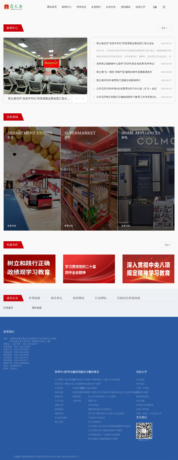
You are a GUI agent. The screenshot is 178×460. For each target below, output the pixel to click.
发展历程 (76, 392)
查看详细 (11, 226)
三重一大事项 (142, 388)
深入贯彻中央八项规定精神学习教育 (105, 430)
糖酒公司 (59, 396)
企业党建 (92, 388)
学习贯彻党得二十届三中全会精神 (104, 379)
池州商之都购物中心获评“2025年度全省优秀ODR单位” (125, 63)
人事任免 (76, 400)
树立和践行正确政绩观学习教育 (103, 439)
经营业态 (81, 7)
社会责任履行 (61, 417)
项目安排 (59, 413)
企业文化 (111, 7)
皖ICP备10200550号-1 (68, 456)
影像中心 (84, 388)
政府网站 (78, 298)
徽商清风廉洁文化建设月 (100, 409)
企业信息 (140, 379)
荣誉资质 (76, 396)
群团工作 (92, 400)
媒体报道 (59, 409)
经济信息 (140, 384)
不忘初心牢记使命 (96, 417)
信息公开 (140, 7)
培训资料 (84, 392)
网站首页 (52, 7)
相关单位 (56, 298)
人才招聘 (76, 384)
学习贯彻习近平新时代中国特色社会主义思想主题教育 (113, 392)
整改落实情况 (142, 396)
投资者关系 (77, 388)
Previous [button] (77, 98)
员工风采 (84, 379)
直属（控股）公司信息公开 (149, 413)
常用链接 (34, 298)
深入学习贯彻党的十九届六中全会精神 (106, 413)
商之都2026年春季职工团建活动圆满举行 (118, 80)
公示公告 (59, 400)
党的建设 (126, 7)
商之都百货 (70, 379)
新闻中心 (67, 7)
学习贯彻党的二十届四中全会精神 (104, 434)
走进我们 (96, 7)
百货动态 (59, 384)
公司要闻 (59, 379)
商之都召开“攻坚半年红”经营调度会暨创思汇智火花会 (125, 43)
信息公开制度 (142, 409)
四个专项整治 (94, 422)
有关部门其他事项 (144, 405)
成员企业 (12, 298)
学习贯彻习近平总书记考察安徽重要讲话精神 (109, 426)
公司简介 (76, 379)
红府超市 (8, 307)
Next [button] (82, 98)
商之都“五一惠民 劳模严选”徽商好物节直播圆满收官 (124, 72)
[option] (45, 70)
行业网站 (101, 298)
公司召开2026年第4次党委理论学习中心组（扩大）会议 (126, 88)
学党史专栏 (93, 405)
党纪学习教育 (94, 384)
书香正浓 (84, 384)
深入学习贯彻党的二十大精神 (102, 396)
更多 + (164, 28)
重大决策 (59, 422)
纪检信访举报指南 (128, 298)
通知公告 (59, 405)
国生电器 (37, 307)
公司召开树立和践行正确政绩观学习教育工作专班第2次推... (127, 97)
